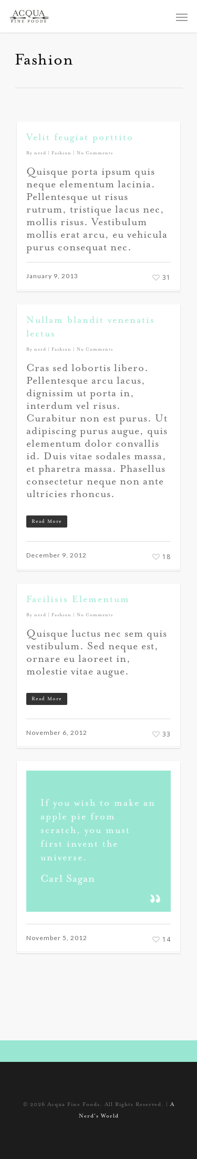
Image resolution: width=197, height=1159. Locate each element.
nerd (40, 153)
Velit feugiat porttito (79, 138)
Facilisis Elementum (78, 600)
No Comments (95, 153)
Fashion (61, 153)
